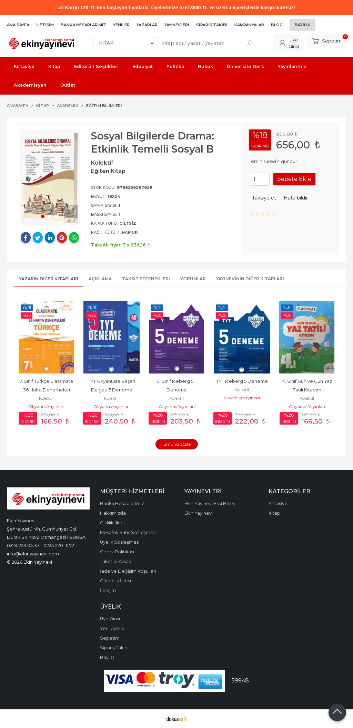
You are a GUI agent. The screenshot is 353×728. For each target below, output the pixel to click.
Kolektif (46, 398)
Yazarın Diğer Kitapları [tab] (48, 278)
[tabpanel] (50, 177)
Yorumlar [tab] (193, 278)
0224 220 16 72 (58, 545)
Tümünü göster (176, 444)
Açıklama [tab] (100, 278)
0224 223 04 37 (23, 545)
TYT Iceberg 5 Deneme (242, 381)
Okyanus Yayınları (46, 406)
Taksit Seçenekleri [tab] (146, 278)
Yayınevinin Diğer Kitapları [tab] (250, 278)
